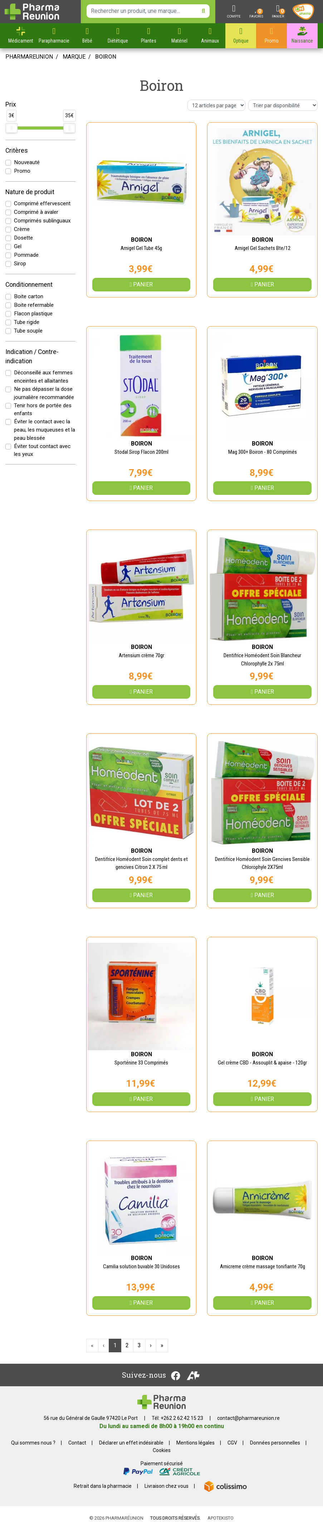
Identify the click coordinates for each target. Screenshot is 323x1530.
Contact (77, 1443)
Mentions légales (195, 1443)
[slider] (11, 128)
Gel (17, 246)
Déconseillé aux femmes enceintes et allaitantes (43, 376)
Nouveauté (27, 162)
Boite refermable (34, 305)
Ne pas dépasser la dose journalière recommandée (44, 393)
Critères (16, 150)
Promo (22, 171)
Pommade (26, 255)
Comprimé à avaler (36, 212)
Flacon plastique (33, 313)
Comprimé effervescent (42, 203)
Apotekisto (220, 1518)
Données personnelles (275, 1443)
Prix (10, 104)
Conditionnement (29, 284)
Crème (22, 229)
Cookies (162, 1450)
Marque (74, 56)
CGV (232, 1443)
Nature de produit (29, 192)
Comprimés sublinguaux (42, 220)
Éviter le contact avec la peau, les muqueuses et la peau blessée (44, 429)
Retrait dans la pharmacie (103, 1486)
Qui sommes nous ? (33, 1443)
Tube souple (28, 331)
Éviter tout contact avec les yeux (42, 450)
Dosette (23, 238)
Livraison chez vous (167, 1486)
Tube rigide (26, 322)
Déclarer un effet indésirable (131, 1443)
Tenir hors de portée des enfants (43, 409)
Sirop (20, 263)
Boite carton (28, 296)
